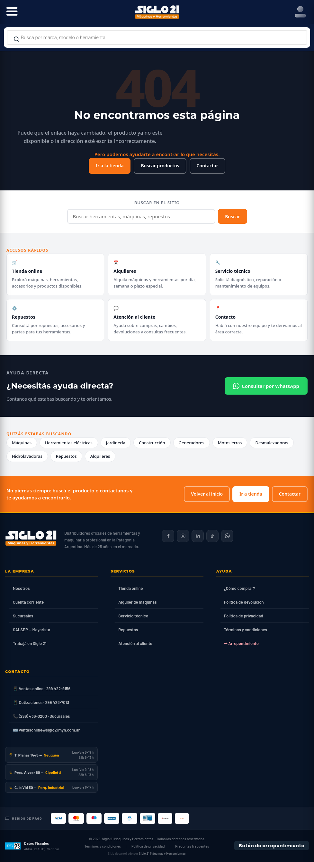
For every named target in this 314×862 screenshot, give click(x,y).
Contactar (207, 166)
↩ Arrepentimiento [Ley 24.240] (241, 643)
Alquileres (100, 456)
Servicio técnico (133, 615)
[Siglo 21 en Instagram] (183, 536)
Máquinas (21, 443)
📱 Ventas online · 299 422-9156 (41, 688)
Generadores (191, 443)
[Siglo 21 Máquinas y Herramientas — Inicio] (31, 538)
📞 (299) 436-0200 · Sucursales (41, 716)
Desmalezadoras (271, 443)
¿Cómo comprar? (239, 588)
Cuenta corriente (28, 602)
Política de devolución (244, 602)
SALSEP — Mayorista (31, 629)
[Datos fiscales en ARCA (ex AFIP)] (32, 846)
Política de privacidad (243, 615)
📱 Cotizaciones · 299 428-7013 (41, 702)
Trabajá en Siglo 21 (30, 643)
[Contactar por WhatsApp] (227, 536)
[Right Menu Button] (300, 12)
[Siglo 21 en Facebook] (168, 536)
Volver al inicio (207, 494)
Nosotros (21, 588)
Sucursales (23, 615)
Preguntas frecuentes (192, 846)
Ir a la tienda (109, 166)
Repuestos (66, 456)
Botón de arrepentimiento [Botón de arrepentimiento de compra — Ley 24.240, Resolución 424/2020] (271, 845)
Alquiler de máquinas (137, 602)
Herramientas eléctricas (69, 443)
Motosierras (230, 443)
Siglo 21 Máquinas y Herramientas (127, 839)
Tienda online (130, 588)
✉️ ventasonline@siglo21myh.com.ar (46, 729)
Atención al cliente (135, 643)
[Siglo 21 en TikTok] (212, 536)
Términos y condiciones (245, 629)
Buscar (232, 216)
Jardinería (115, 443)
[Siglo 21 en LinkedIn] (198, 536)
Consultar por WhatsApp (266, 386)
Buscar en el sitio (157, 202)
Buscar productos (160, 166)
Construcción (152, 443)
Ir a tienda (250, 494)
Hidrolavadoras (27, 456)
